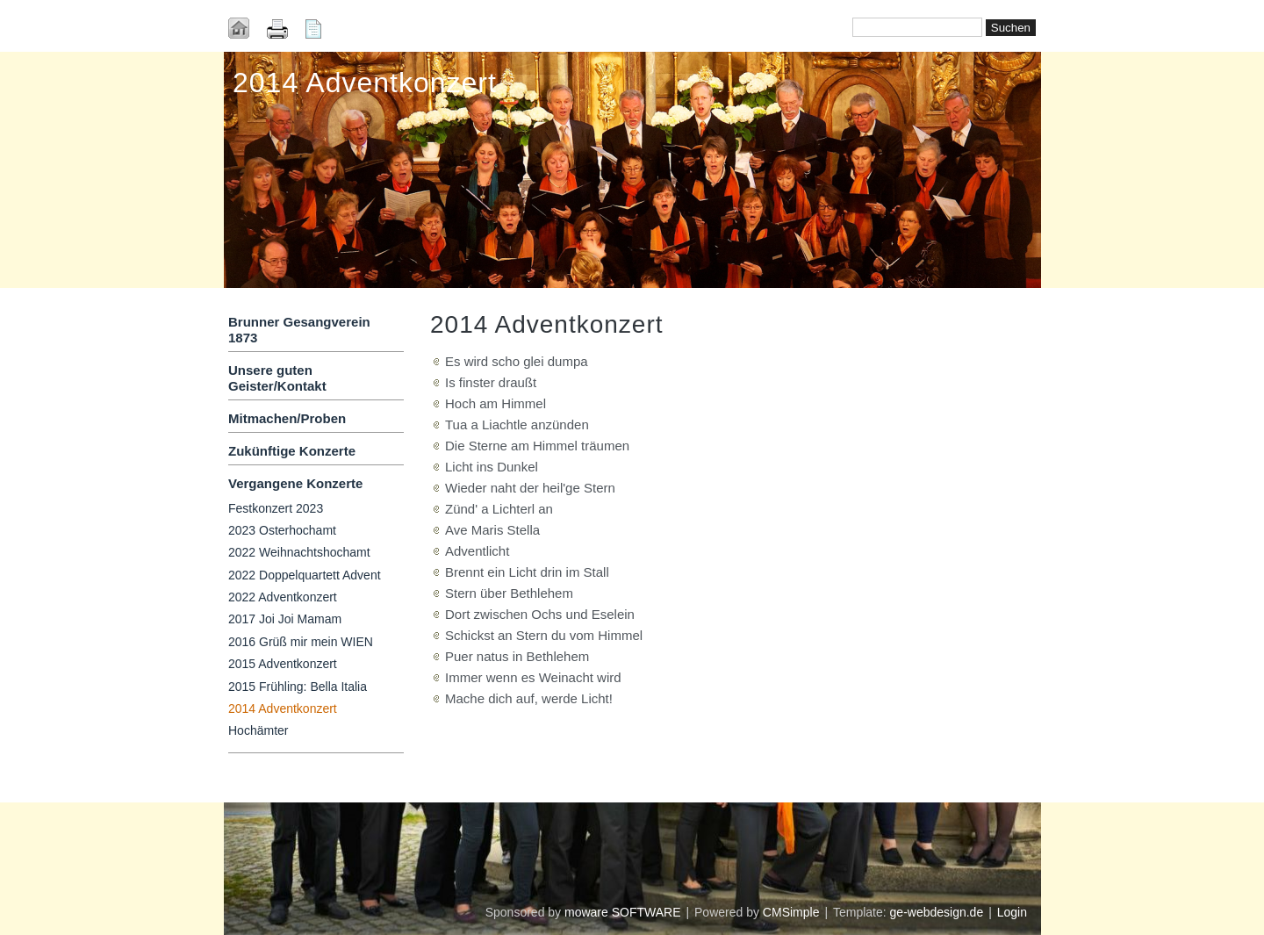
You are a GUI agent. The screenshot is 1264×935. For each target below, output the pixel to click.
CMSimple (791, 912)
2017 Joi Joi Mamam (284, 619)
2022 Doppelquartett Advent (304, 575)
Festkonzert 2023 (275, 508)
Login (1012, 912)
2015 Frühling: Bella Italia (297, 687)
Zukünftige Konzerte (292, 450)
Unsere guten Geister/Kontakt (277, 378)
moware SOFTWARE (622, 912)
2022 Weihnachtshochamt (299, 552)
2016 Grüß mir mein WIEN (300, 642)
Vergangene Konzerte (295, 483)
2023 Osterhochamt (282, 530)
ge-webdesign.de (937, 912)
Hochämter (258, 730)
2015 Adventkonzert (282, 664)
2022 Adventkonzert (282, 597)
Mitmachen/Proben (287, 418)
